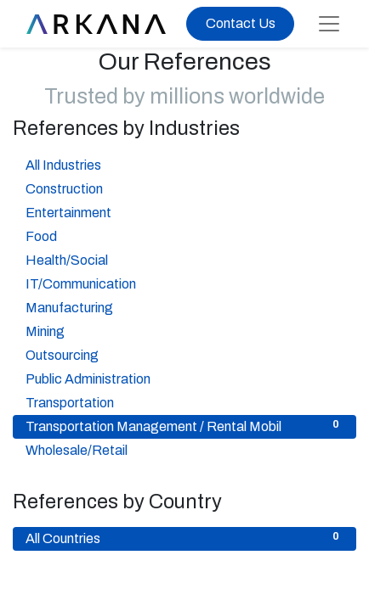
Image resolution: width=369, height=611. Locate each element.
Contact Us (240, 23)
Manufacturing (184, 306)
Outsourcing (184, 353)
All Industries (184, 163)
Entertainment (184, 211)
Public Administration (184, 377)
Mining (184, 330)
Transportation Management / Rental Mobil (184, 425)
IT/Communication (184, 282)
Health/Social (184, 258)
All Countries (184, 537)
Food (184, 235)
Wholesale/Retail (184, 448)
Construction (184, 187)
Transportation (184, 401)
